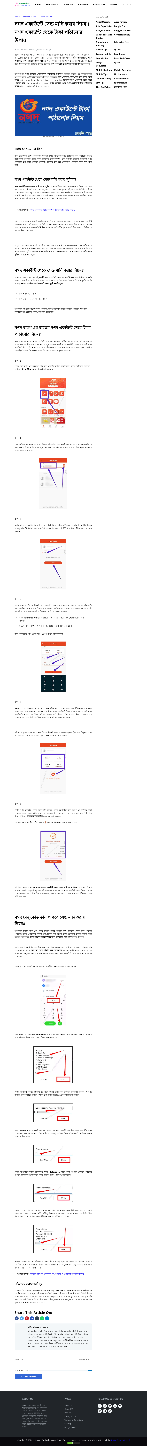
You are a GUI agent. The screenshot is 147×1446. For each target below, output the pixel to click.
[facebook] (121, 4)
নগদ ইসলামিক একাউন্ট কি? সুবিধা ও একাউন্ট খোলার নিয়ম (57, 1273)
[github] (110, 1411)
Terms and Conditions (74, 1420)
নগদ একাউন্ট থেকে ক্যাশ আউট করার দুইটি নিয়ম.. (52, 209)
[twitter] (110, 1406)
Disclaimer (69, 1412)
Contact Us (69, 1409)
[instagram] (123, 4)
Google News (70, 1427)
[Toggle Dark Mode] (127, 4)
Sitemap (68, 1423)
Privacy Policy (70, 1416)
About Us (68, 1405)
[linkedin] (115, 1406)
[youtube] (105, 1406)
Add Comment (28, 1376)
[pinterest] (120, 1406)
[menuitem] (38, 4)
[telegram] (100, 1411)
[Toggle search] (131, 4)
